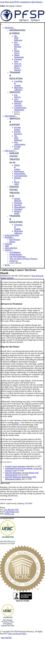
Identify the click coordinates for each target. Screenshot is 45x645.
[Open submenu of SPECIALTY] (16, 151)
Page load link (6, 638)
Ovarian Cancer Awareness (15, 466)
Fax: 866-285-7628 (11, 510)
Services (10, 278)
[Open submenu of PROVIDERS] (16, 116)
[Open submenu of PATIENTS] (14, 28)
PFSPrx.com (9, 514)
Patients (3, 278)
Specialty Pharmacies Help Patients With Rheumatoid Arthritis (20, 478)
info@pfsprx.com (12, 512)
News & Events (37, 276)
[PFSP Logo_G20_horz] (22, 21)
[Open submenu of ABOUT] (12, 250)
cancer (16, 423)
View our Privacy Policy (17, 634)
